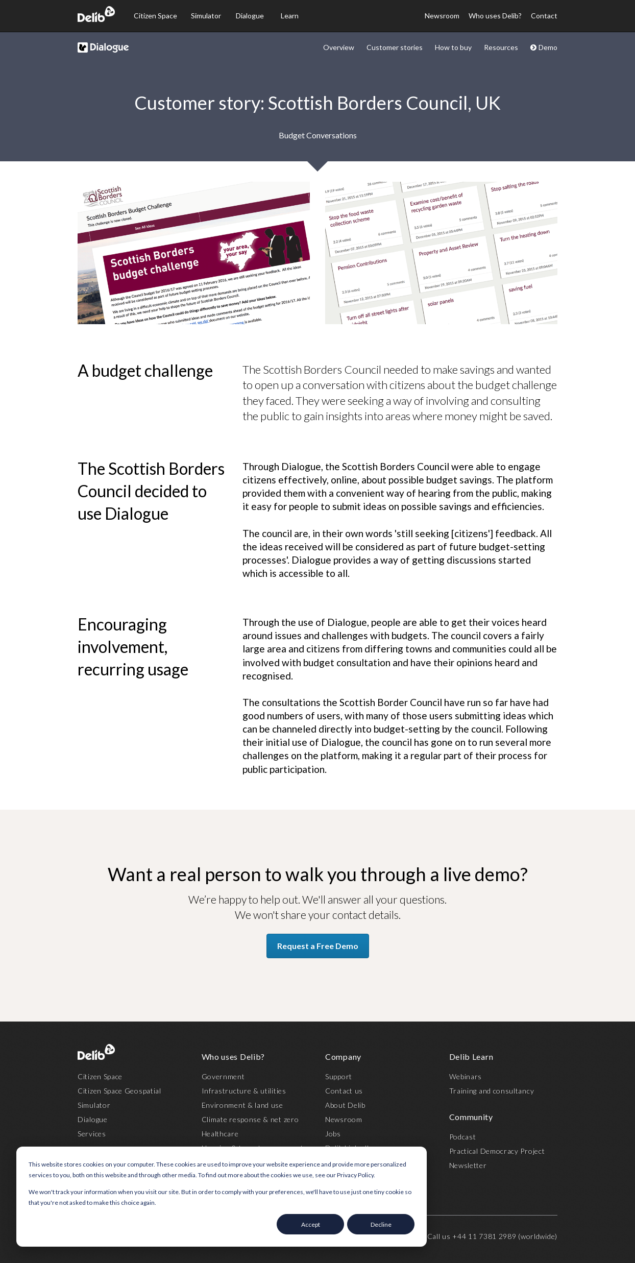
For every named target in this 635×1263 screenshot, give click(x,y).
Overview (338, 47)
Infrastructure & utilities (244, 1090)
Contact (544, 15)
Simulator (206, 15)
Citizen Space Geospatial (119, 1090)
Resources (501, 47)
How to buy (453, 47)
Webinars (465, 1076)
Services (92, 1133)
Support (338, 1076)
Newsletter (468, 1165)
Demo (543, 47)
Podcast (462, 1136)
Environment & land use (242, 1105)
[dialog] (221, 1197)
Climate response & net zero (250, 1119)
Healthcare (220, 1133)
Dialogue (250, 15)
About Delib (345, 1105)
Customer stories (395, 47)
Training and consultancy (491, 1090)
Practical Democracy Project (497, 1151)
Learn (290, 15)
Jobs (333, 1133)
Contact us (344, 1090)
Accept (310, 1224)
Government (223, 1076)
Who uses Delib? (495, 15)
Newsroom (442, 15)
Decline (381, 1224)
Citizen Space (155, 15)
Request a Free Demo (317, 946)
